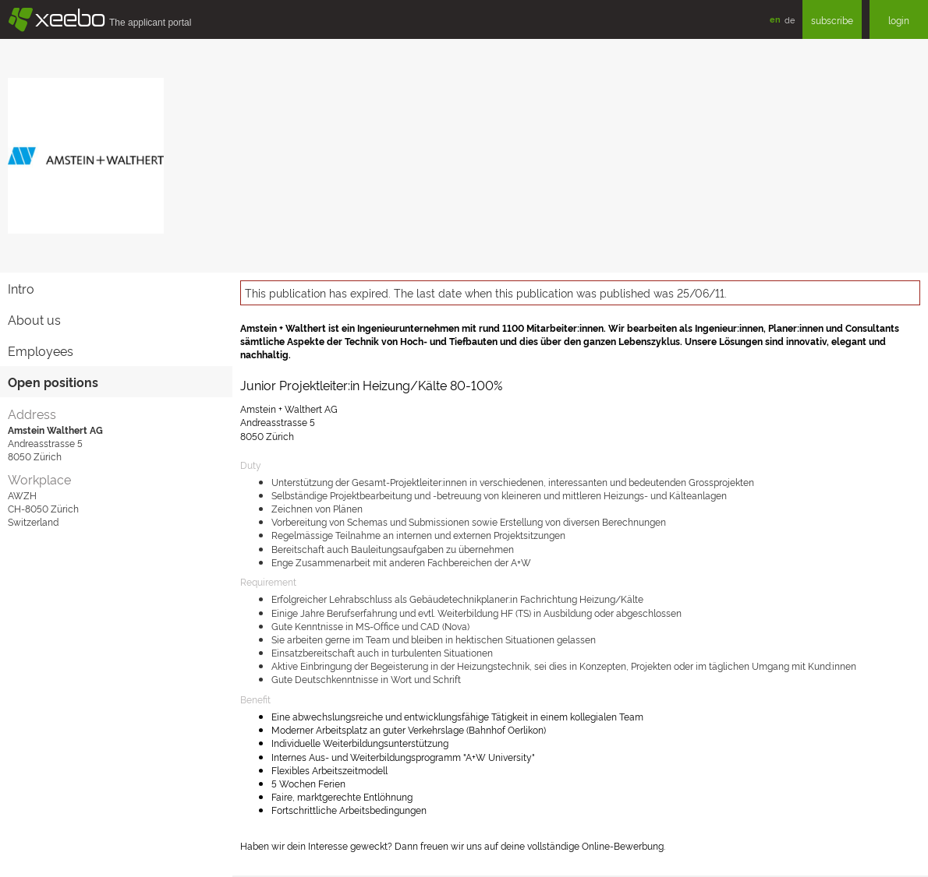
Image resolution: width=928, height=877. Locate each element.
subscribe (832, 19)
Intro (21, 288)
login (898, 19)
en (775, 19)
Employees (40, 350)
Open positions (53, 381)
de (790, 19)
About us (34, 319)
